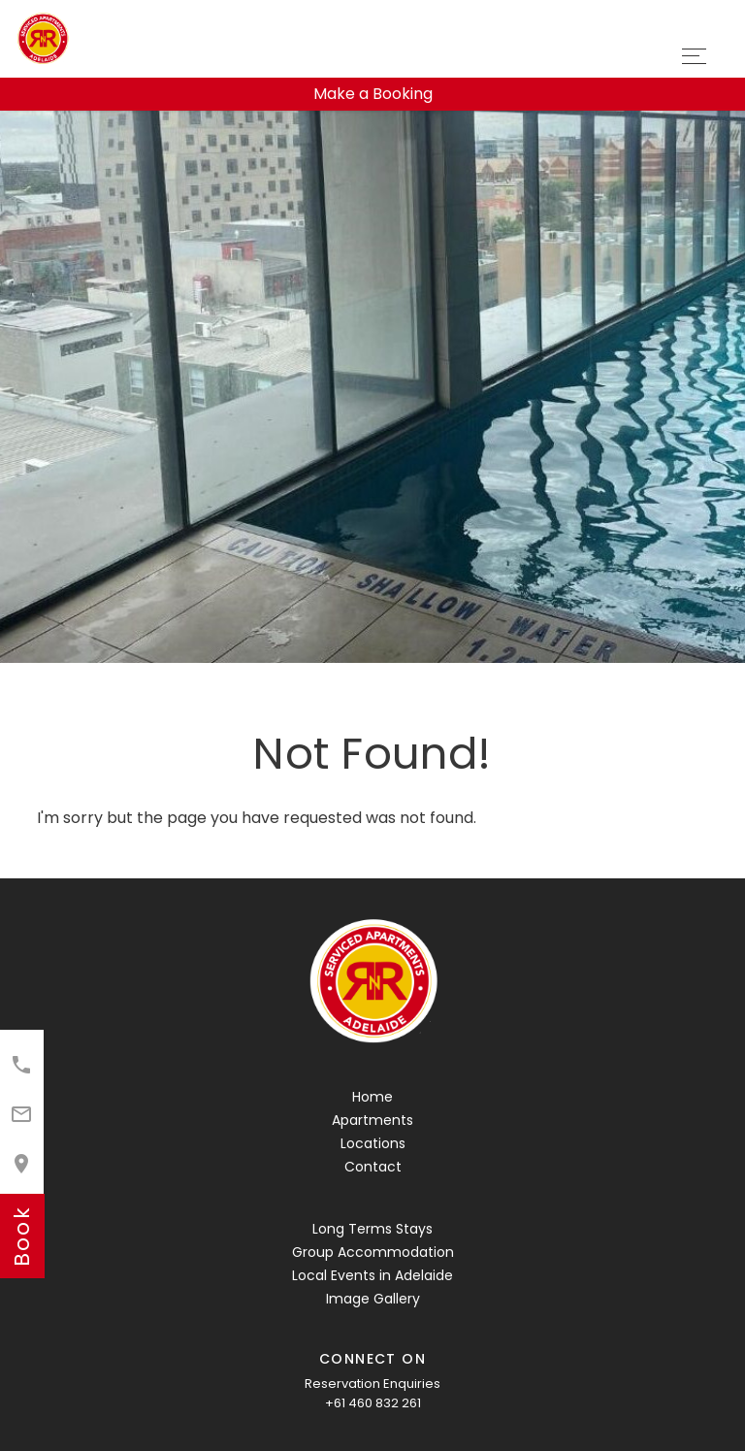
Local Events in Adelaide (372, 1275)
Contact (373, 1166)
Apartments (372, 1120)
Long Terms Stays (372, 1228)
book (22, 1236)
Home (372, 1096)
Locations (372, 1143)
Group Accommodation (373, 1252)
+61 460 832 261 (373, 1403)
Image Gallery (373, 1298)
